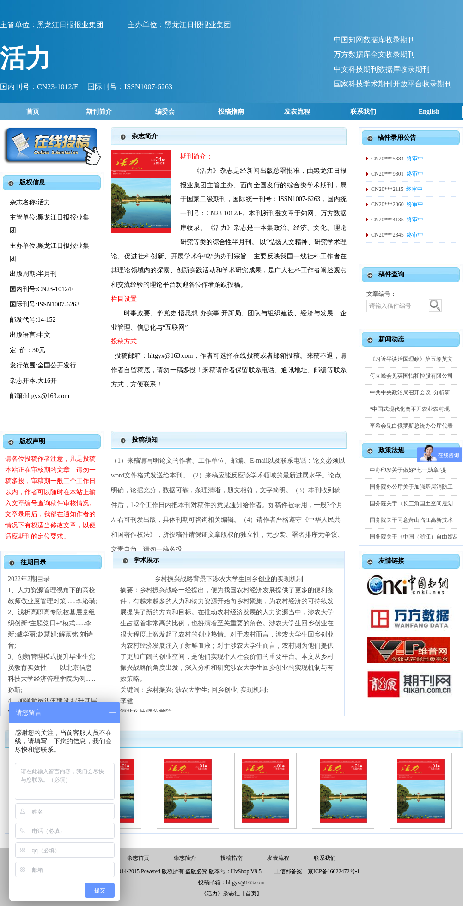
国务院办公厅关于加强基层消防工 (411, 487)
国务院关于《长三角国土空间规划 (411, 503)
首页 (32, 111)
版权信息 (32, 182)
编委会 (165, 111)
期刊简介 (99, 111)
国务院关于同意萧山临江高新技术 (411, 520)
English (429, 111)
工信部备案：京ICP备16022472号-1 (317, 871)
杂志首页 (138, 858)
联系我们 (363, 111)
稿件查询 (391, 274)
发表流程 (297, 111)
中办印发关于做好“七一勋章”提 (408, 470)
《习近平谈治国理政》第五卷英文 (411, 359)
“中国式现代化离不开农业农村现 (410, 409)
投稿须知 (145, 439)
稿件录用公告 (397, 137)
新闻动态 (391, 339)
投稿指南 (231, 111)
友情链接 (391, 560)
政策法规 (391, 450)
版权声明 (32, 441)
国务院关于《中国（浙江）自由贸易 (414, 536)
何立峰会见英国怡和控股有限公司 (411, 376)
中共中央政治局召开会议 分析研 (410, 392)
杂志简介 (145, 136)
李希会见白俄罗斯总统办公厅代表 (411, 425)
